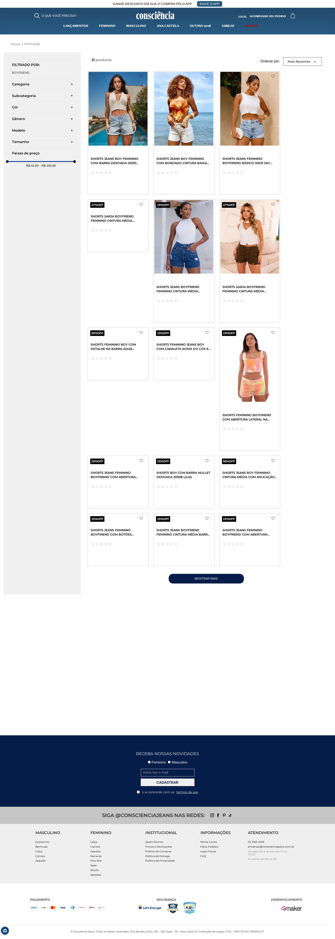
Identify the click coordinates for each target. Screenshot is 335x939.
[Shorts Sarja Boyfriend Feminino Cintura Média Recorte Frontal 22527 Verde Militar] (280, 261)
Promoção (32, 44)
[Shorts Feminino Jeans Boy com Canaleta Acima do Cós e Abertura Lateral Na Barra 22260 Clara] (202, 389)
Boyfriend (21, 72)
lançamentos (75, 26)
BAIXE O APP (210, 4)
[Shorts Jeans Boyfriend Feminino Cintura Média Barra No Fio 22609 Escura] (202, 645)
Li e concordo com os (167, 792)
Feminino (107, 26)
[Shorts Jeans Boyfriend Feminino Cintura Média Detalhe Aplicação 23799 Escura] (202, 261)
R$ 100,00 (47, 165)
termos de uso (187, 792)
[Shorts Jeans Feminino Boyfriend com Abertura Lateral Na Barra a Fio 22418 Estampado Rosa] (124, 517)
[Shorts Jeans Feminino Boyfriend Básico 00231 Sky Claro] (280, 132)
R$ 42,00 (32, 165)
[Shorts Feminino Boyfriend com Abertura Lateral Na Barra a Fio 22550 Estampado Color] (280, 389)
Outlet (251, 26)
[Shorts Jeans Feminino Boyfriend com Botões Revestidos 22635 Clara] (124, 645)
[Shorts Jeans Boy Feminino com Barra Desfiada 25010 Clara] (124, 132)
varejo (228, 26)
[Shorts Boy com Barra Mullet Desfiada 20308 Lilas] (202, 517)
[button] (55, 15)
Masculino (136, 26)
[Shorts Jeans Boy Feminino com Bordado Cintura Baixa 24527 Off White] (202, 132)
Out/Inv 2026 (200, 26)
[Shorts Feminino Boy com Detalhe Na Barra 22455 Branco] (124, 389)
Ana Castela (168, 26)
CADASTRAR (167, 782)
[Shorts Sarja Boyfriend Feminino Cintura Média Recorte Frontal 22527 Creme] (124, 261)
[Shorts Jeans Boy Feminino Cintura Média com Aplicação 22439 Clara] (280, 517)
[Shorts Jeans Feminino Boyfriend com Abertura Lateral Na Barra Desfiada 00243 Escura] (280, 645)
